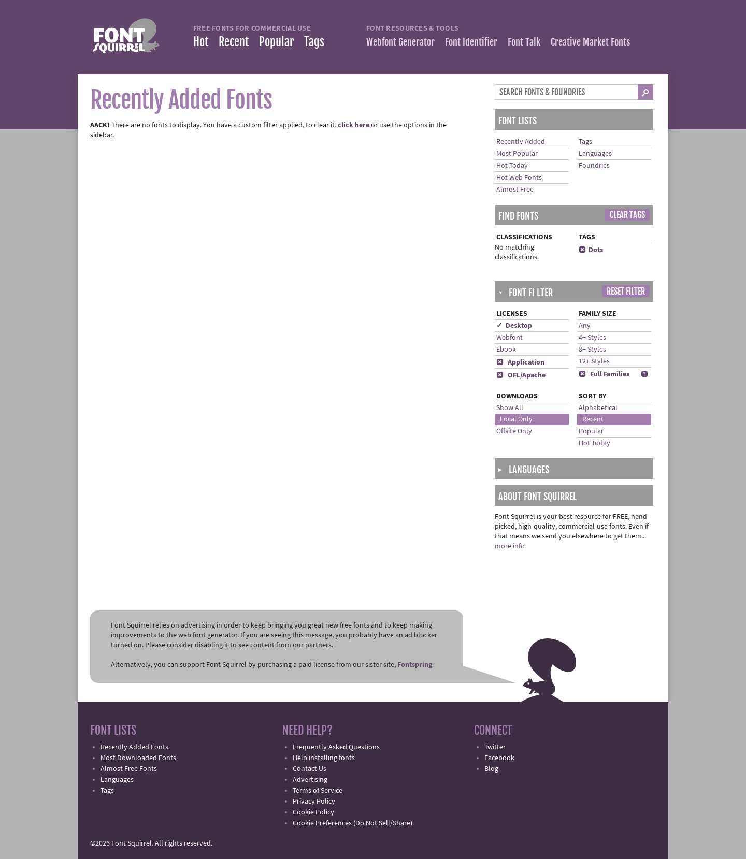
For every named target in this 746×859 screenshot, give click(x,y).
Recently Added (520, 142)
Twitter (495, 747)
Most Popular (517, 153)
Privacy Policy (314, 801)
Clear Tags (627, 215)
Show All (509, 408)
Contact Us (309, 769)
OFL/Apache (521, 375)
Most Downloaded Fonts (138, 758)
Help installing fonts (324, 758)
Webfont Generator (400, 42)
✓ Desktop (514, 326)
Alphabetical (598, 408)
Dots (591, 250)
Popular (276, 42)
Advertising (310, 779)
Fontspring (414, 665)
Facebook (499, 758)
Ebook (506, 349)
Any (585, 325)
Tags (314, 42)
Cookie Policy (313, 812)
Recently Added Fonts (134, 747)
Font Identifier (471, 42)
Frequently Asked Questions (336, 747)
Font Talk (524, 42)
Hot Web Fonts (519, 177)
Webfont (509, 337)
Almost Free (515, 189)
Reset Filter (626, 291)
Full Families (604, 374)
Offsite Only (514, 431)
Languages (595, 153)
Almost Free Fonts (129, 769)
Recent (234, 42)
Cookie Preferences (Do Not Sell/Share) (352, 823)
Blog (491, 769)
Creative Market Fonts (590, 42)
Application (520, 362)
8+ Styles (592, 349)
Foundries (594, 165)
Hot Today (512, 165)
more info (510, 546)
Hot (200, 42)
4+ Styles (592, 337)
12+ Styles (594, 361)
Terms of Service (317, 790)
